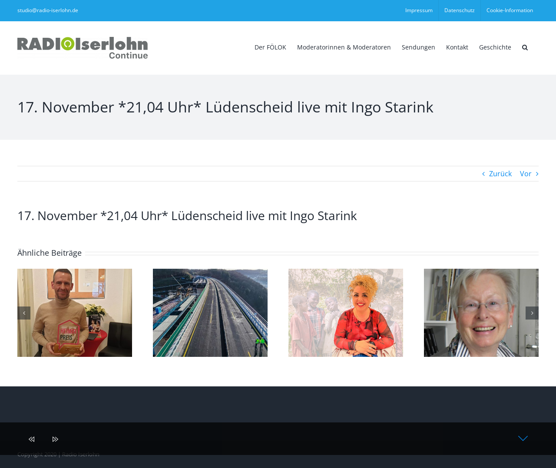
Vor (526, 173)
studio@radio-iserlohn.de (47, 10)
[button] (525, 46)
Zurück (500, 173)
